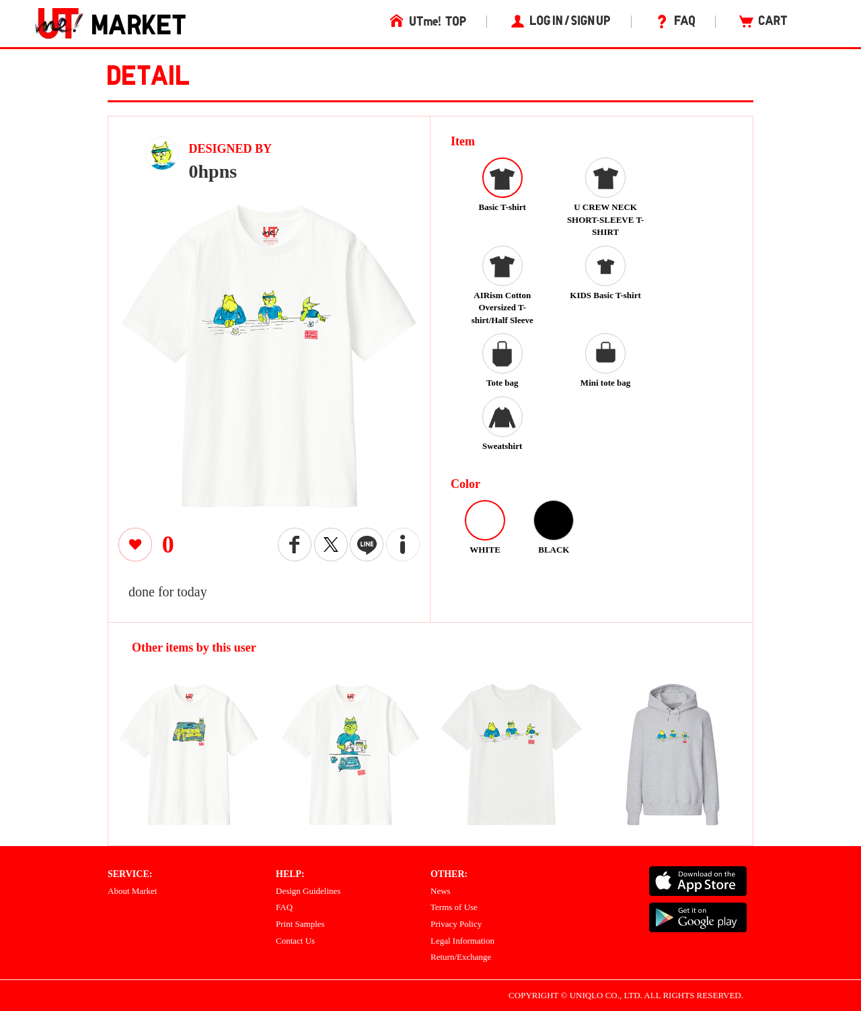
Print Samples (300, 924)
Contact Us (295, 941)
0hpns (213, 171)
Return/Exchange (460, 957)
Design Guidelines (308, 891)
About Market (132, 891)
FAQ (284, 907)
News (440, 891)
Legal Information (462, 941)
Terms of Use (454, 907)
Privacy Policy (456, 924)
